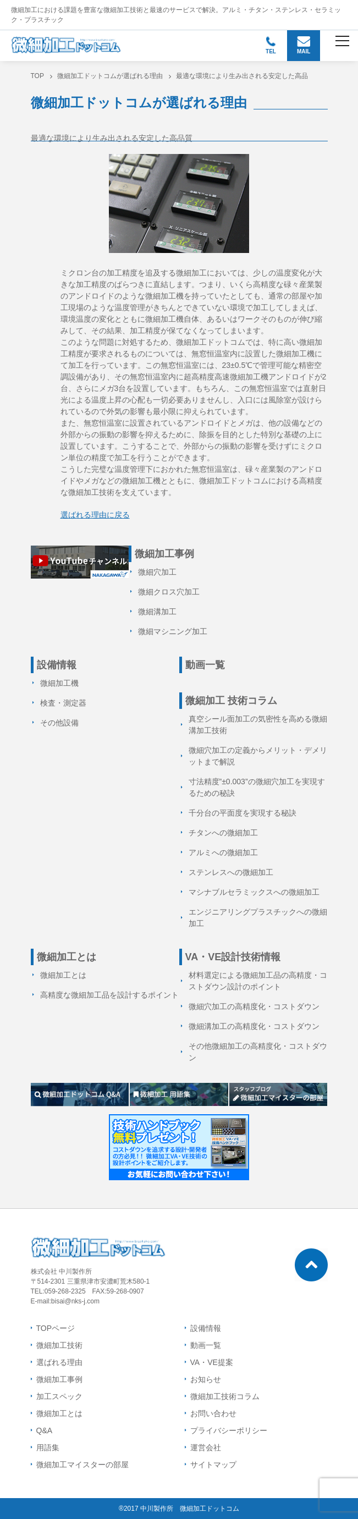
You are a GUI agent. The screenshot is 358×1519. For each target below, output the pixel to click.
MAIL (304, 45)
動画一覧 (205, 664)
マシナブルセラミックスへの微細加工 (254, 892)
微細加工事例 (59, 1379)
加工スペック (59, 1396)
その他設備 (59, 722)
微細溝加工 (157, 611)
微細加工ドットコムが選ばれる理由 (110, 76)
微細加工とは (63, 975)
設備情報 (205, 1328)
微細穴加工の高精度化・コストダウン (254, 1006)
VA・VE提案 (211, 1362)
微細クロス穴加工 (169, 591)
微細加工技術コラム (225, 1396)
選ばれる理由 (59, 1362)
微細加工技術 (59, 1345)
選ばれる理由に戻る (95, 514)
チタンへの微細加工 (223, 832)
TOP (37, 76)
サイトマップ (213, 1464)
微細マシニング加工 (172, 631)
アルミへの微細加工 (223, 852)
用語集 (47, 1447)
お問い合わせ (213, 1413)
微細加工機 (59, 683)
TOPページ (55, 1328)
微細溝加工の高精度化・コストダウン (254, 1026)
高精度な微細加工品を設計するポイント (109, 994)
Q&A (44, 1430)
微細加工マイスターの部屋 (82, 1464)
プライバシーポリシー (228, 1430)
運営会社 (205, 1447)
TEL (271, 45)
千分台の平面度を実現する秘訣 (242, 812)
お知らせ (205, 1379)
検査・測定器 (63, 702)
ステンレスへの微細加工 (231, 872)
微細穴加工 (157, 572)
